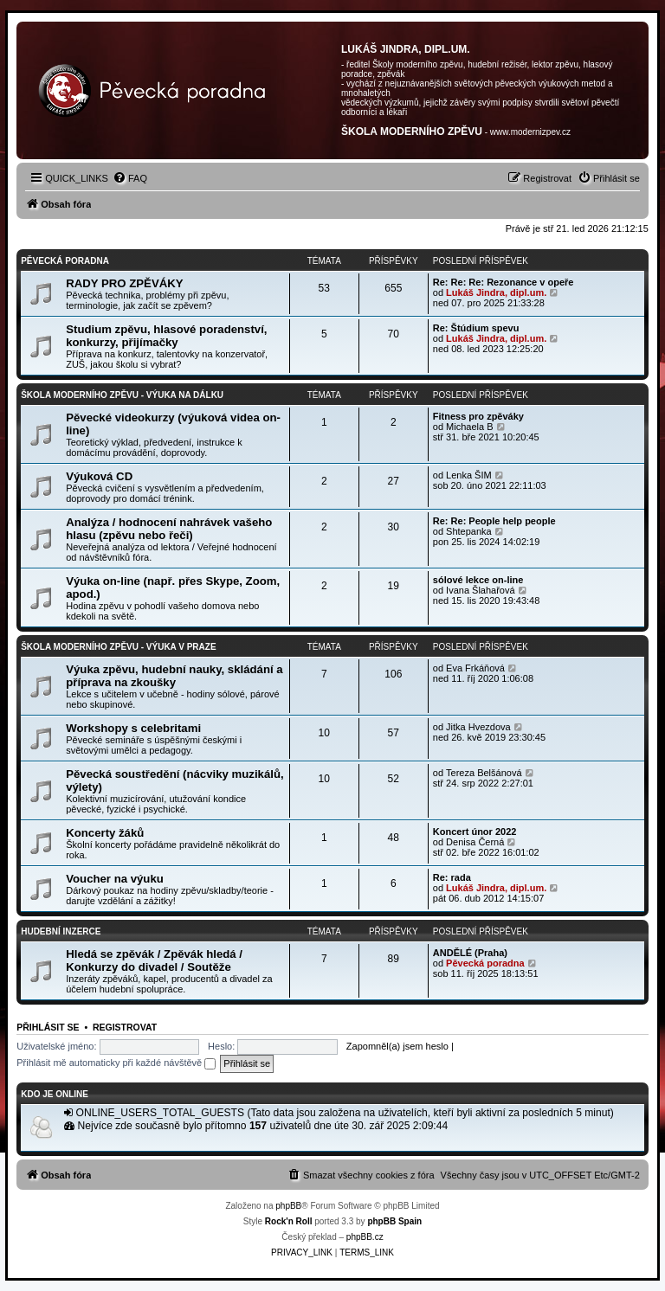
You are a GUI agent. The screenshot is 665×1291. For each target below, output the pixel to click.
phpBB (288, 1206)
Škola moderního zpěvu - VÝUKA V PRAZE (118, 647)
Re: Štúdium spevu (476, 328)
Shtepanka (469, 531)
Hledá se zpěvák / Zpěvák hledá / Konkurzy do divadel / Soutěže (154, 960)
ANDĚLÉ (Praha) (470, 952)
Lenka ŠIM (469, 475)
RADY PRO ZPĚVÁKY (124, 283)
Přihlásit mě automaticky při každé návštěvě (116, 1062)
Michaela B (469, 426)
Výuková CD (99, 476)
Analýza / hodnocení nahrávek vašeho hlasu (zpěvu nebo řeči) (169, 529)
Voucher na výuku (115, 878)
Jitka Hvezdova (478, 727)
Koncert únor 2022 (475, 831)
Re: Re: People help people (494, 521)
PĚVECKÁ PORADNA (65, 261)
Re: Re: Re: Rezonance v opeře (503, 282)
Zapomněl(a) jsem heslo (397, 1046)
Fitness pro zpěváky (478, 416)
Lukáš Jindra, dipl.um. (496, 292)
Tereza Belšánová (483, 773)
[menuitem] (130, 178)
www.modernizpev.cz (530, 132)
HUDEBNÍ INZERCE (60, 931)
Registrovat (125, 1027)
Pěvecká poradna (485, 963)
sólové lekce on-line (478, 580)
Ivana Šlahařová (480, 590)
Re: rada (452, 877)
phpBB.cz (365, 1237)
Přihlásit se (47, 1027)
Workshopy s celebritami (133, 728)
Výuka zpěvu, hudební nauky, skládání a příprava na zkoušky (174, 676)
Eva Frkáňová (475, 668)
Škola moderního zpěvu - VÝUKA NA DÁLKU (122, 395)
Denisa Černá (475, 842)
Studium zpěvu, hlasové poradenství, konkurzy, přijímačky (166, 336)
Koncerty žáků (105, 832)
